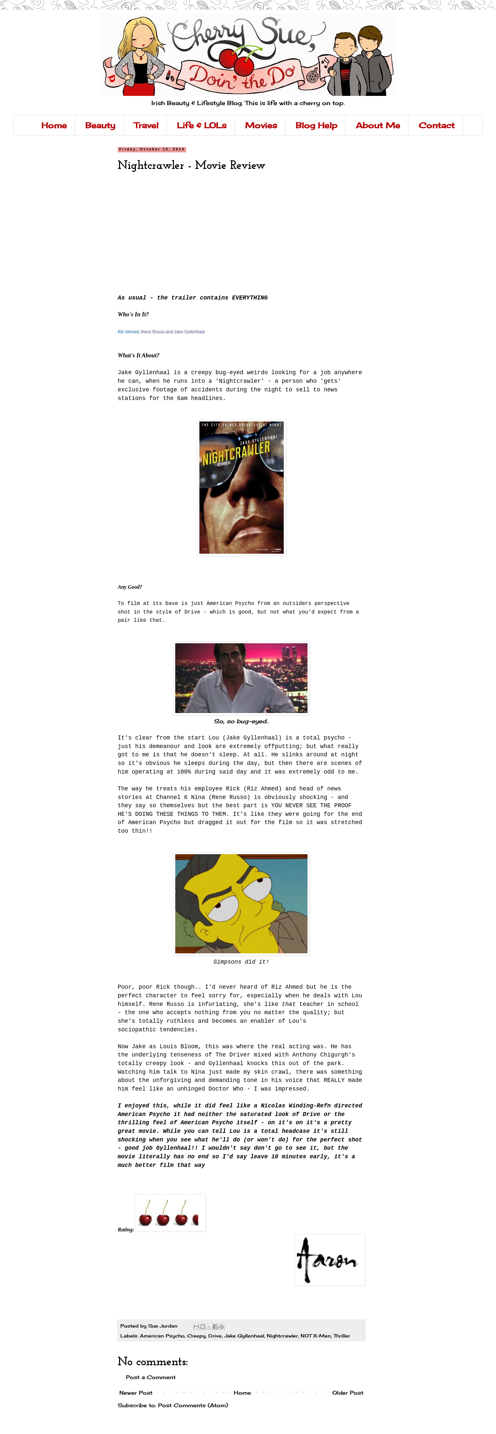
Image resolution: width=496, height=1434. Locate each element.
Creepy (196, 1335)
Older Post (347, 1392)
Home (54, 125)
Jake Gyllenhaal (189, 331)
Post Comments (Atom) (193, 1405)
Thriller (342, 1335)
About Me (378, 125)
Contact (437, 125)
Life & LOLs (202, 125)
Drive (215, 1335)
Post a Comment (151, 1377)
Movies (261, 125)
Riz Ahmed (128, 331)
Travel (146, 125)
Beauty (100, 125)
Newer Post (135, 1392)
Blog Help (316, 125)
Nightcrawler (282, 1335)
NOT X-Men (316, 1335)
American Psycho (162, 1335)
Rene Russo (153, 331)
